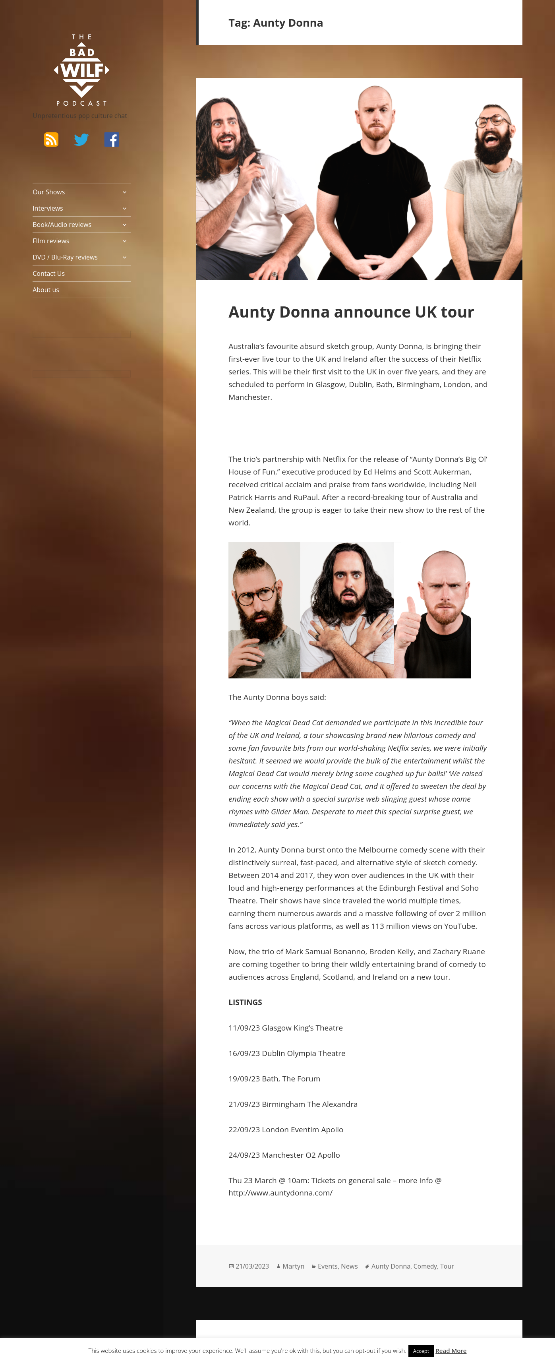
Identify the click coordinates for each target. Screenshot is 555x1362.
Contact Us (49, 273)
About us (46, 289)
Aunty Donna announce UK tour (351, 311)
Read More (450, 1350)
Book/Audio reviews (62, 224)
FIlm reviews (51, 240)
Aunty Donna (390, 1266)
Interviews (48, 208)
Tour (447, 1266)
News (349, 1266)
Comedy (425, 1266)
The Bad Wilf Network (66, 46)
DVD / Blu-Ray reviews (65, 257)
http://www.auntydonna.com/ (280, 1193)
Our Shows (49, 192)
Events (328, 1266)
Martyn (293, 1266)
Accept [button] (421, 1350)
